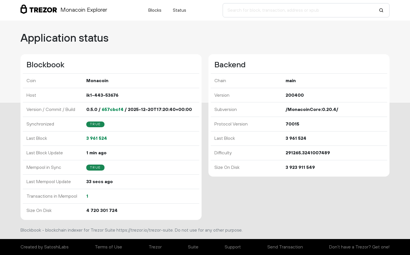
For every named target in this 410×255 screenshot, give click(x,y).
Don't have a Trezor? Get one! (359, 247)
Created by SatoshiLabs (44, 247)
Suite (193, 247)
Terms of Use (108, 247)
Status (179, 10)
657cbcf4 (113, 109)
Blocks (154, 10)
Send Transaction (285, 247)
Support (233, 247)
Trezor (155, 247)
